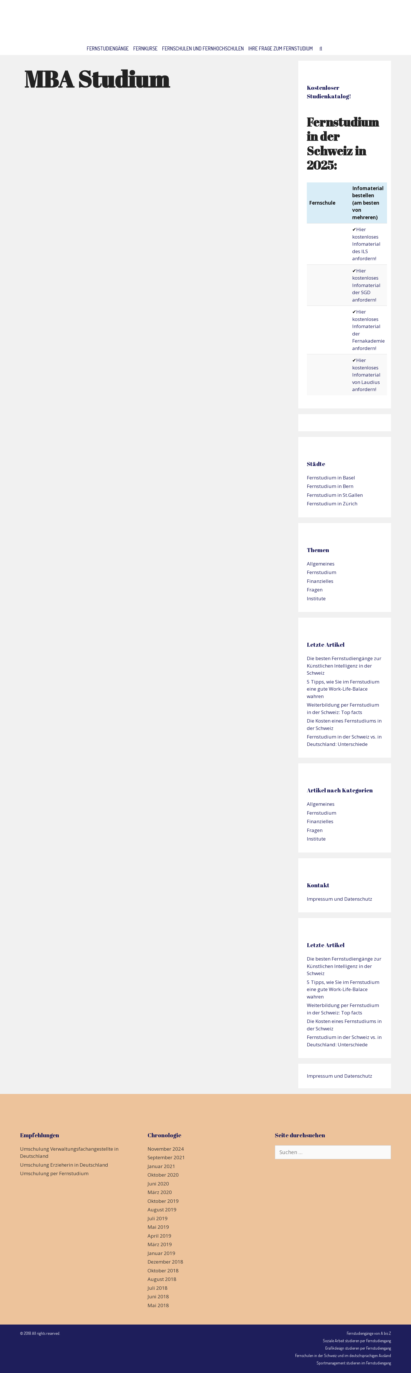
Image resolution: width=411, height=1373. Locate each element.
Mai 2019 (158, 1227)
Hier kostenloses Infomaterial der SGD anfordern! (366, 285)
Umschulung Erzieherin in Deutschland (64, 1165)
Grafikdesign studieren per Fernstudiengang (358, 1348)
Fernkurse (145, 48)
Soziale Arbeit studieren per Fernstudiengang (357, 1340)
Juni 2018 (158, 1296)
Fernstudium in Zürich (332, 503)
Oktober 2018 (163, 1270)
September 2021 (166, 1157)
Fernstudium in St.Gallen (335, 495)
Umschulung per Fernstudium (54, 1173)
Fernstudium (321, 572)
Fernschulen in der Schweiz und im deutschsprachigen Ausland (343, 1355)
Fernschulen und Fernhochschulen (203, 48)
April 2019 (159, 1235)
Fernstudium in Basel (331, 477)
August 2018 (162, 1279)
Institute (316, 598)
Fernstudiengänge (108, 48)
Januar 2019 (161, 1253)
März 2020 (160, 1192)
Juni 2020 (158, 1183)
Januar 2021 (161, 1166)
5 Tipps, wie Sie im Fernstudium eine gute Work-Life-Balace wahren (343, 688)
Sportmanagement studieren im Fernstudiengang (354, 1362)
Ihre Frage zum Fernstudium (280, 48)
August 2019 (162, 1209)
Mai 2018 (158, 1305)
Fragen (315, 589)
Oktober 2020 (163, 1174)
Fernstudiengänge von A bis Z (369, 1333)
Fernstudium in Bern (330, 486)
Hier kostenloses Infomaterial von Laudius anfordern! (366, 374)
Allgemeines (321, 563)
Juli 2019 (158, 1218)
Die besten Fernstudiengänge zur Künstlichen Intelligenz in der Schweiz (344, 665)
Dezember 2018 (165, 1261)
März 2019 (160, 1244)
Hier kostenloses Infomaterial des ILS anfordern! (366, 244)
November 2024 (166, 1149)
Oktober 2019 (163, 1201)
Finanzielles (320, 581)
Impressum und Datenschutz (339, 899)
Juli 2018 (158, 1288)
